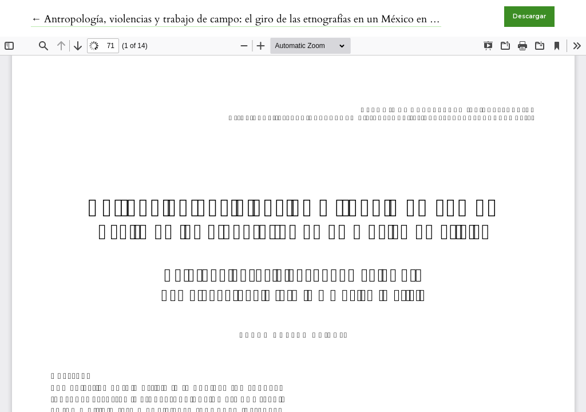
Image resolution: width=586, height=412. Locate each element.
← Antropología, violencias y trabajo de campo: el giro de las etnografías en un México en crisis (241, 19)
